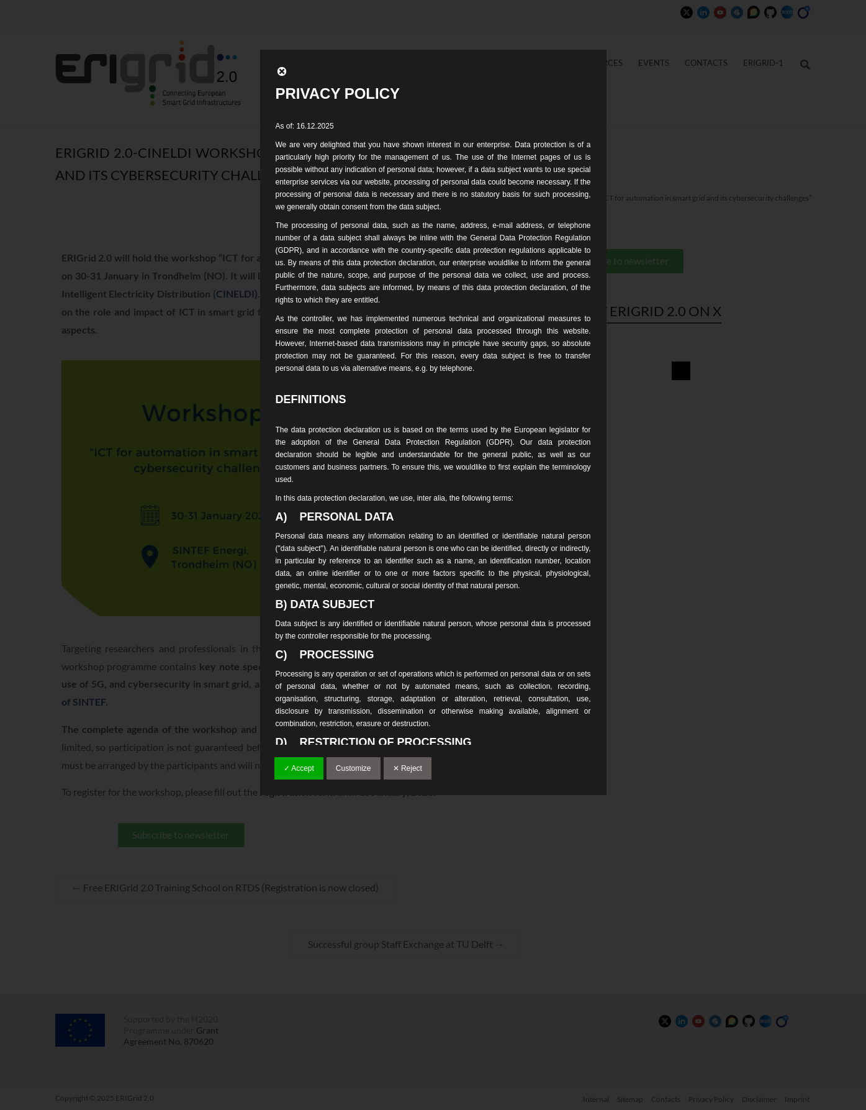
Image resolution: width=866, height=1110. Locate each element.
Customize (353, 768)
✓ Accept (299, 768)
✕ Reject (407, 768)
